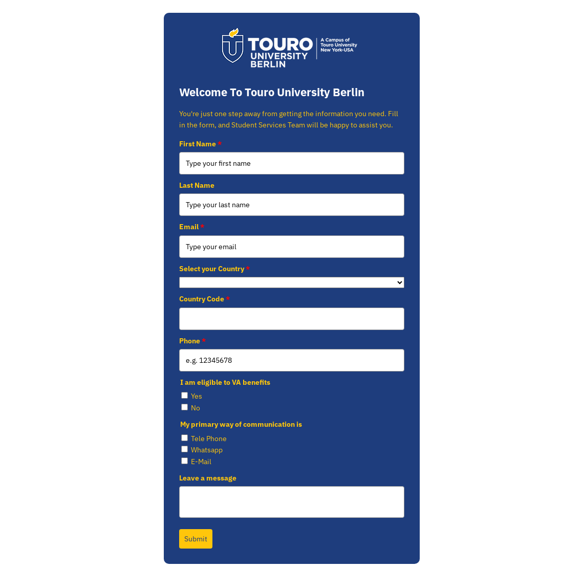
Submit (195, 538)
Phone (192, 340)
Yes (196, 396)
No (195, 407)
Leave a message (207, 478)
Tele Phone (209, 438)
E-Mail (201, 461)
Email (191, 226)
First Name (200, 143)
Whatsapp (207, 449)
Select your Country (214, 268)
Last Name (196, 185)
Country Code (204, 298)
